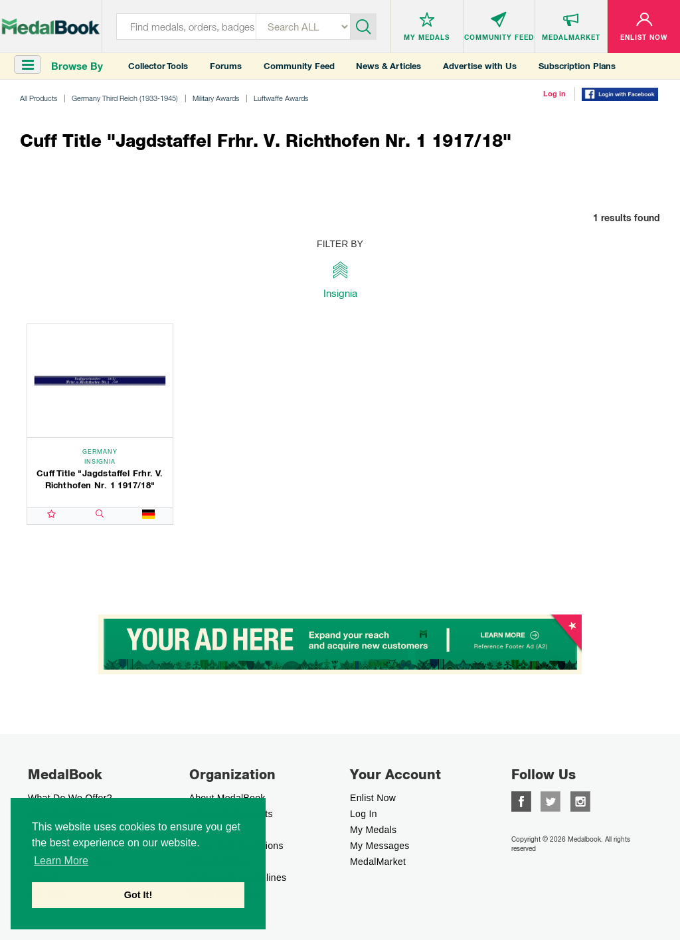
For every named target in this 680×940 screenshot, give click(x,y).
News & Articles (388, 66)
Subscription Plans (577, 66)
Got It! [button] (138, 895)
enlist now (373, 798)
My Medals (373, 829)
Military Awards (216, 98)
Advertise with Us (480, 66)
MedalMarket (378, 861)
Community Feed (299, 66)
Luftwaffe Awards (281, 98)
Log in (554, 93)
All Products (38, 98)
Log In (363, 813)
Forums (226, 66)
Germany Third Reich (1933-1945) (125, 98)
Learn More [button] (61, 860)
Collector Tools (158, 66)
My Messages (380, 845)
